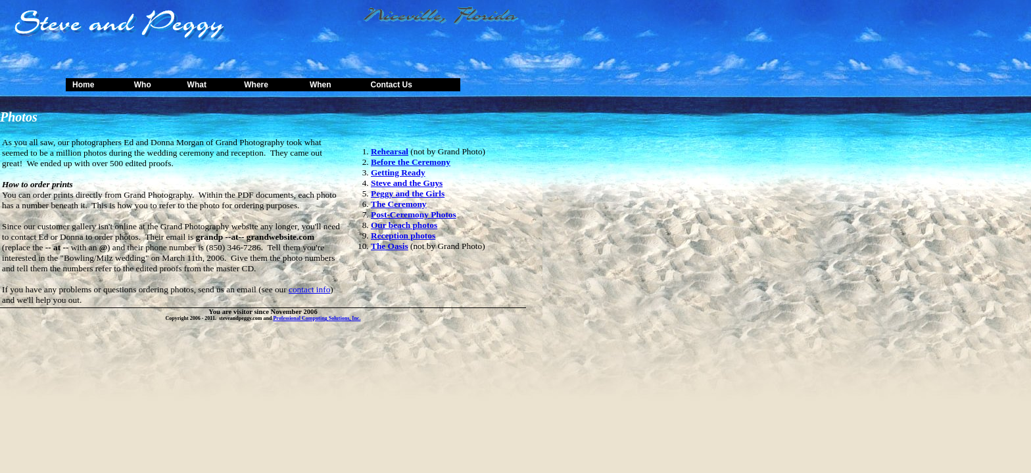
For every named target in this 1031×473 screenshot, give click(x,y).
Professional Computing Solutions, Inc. (316, 318)
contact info (309, 289)
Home (83, 84)
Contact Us (391, 84)
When (320, 84)
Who (142, 84)
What (196, 84)
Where (256, 84)
